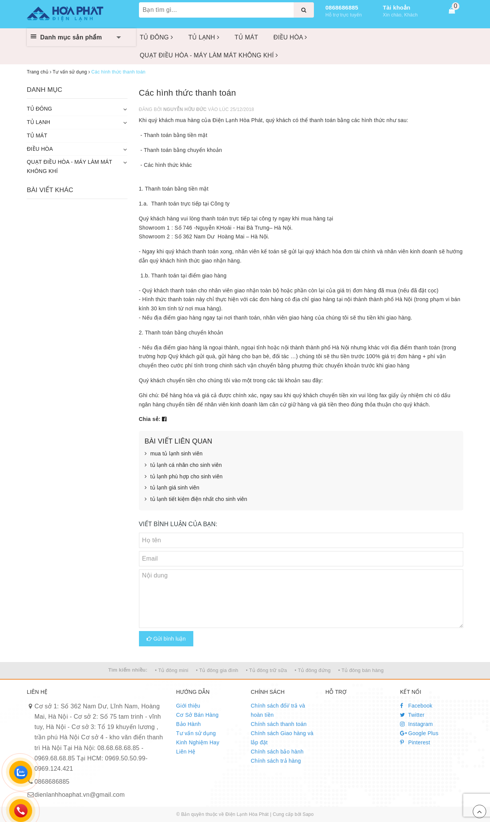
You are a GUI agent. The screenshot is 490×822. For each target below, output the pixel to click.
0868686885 (341, 7)
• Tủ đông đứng (313, 670)
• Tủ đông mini (171, 670)
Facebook (416, 706)
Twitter (412, 715)
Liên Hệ (185, 752)
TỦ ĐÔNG (156, 37)
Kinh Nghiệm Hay (197, 742)
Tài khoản (396, 7)
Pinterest (415, 742)
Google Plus (419, 733)
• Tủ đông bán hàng (361, 670)
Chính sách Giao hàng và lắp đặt (282, 737)
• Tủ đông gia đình (217, 670)
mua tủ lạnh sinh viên (174, 454)
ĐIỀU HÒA (290, 37)
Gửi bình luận (166, 639)
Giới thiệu (188, 706)
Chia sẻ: (150, 419)
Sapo (308, 814)
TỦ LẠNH (203, 37)
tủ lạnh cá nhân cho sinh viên (183, 465)
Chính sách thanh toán (279, 724)
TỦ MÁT (246, 37)
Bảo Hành (188, 724)
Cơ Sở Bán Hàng (197, 715)
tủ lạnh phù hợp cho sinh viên (184, 477)
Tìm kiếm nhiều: (127, 670)
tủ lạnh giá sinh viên (172, 488)
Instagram (416, 724)
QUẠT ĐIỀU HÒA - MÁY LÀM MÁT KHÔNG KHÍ (209, 55)
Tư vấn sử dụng (196, 733)
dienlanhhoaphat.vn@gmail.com (79, 794)
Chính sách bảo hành (277, 752)
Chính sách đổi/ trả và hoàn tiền (278, 710)
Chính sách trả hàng (276, 761)
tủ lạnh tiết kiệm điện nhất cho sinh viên (196, 499)
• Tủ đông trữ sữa (266, 670)
